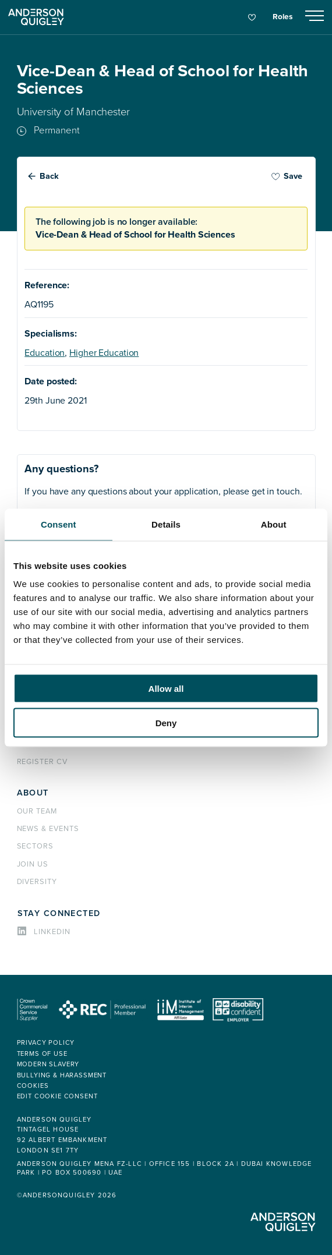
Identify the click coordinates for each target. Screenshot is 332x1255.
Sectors (35, 846)
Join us (33, 864)
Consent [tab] (58, 524)
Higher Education (104, 353)
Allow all (166, 689)
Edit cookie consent (57, 1096)
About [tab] (274, 524)
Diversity (37, 881)
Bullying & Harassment (62, 1075)
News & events (48, 828)
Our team (37, 811)
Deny (166, 722)
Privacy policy (46, 1043)
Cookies (33, 1086)
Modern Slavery (48, 1064)
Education (44, 353)
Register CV (42, 761)
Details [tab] (166, 524)
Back (49, 176)
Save (286, 176)
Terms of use (42, 1054)
